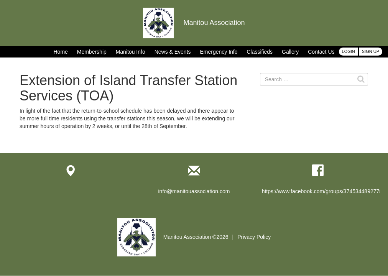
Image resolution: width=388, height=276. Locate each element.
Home (61, 52)
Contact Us (321, 52)
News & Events (173, 52)
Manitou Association (194, 22)
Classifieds (260, 52)
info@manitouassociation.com (194, 191)
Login (348, 51)
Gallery (290, 52)
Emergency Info (218, 52)
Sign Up (370, 51)
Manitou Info (130, 52)
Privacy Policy (254, 237)
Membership (92, 52)
